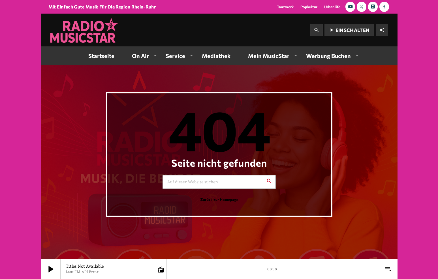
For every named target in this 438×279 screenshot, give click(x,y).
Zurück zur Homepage (219, 199)
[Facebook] (384, 7)
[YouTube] (350, 7)
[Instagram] (373, 7)
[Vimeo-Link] (85, 30)
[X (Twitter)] (361, 7)
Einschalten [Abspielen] (349, 30)
